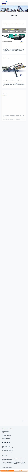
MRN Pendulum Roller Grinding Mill (7, 447)
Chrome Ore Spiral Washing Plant (7, 459)
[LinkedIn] (6, 1)
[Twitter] (3, 1)
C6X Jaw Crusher (4, 432)
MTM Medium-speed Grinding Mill (7, 450)
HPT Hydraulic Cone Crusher (6, 435)
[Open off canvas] (25, 3)
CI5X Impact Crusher (5, 434)
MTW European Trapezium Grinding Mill (8, 449)
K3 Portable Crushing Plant (6, 438)
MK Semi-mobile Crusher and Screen (10, 61)
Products (4, 22)
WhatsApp (20, 470)
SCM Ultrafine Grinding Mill (6, 446)
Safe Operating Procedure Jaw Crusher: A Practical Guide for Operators (13, 462)
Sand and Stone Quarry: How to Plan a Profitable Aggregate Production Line (14, 463)
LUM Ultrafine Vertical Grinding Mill (7, 452)
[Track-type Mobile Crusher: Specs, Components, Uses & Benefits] (14, 36)
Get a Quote (7, 470)
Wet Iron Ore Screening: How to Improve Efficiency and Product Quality (13, 460)
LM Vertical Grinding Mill (6, 444)
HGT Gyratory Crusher (5, 431)
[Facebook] (2, 1)
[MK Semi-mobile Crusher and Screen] (14, 72)
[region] (14, 9)
